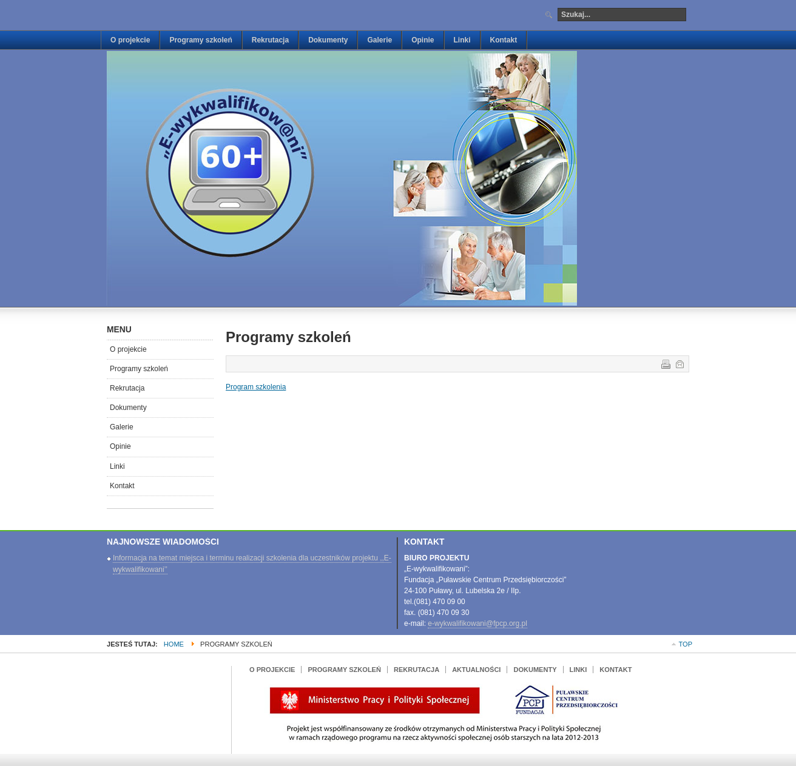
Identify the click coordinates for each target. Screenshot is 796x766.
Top (685, 644)
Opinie (120, 446)
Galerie (121, 427)
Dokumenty (128, 407)
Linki (117, 466)
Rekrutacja (127, 388)
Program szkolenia (256, 387)
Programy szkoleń (139, 369)
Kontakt (122, 486)
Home (174, 644)
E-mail (679, 363)
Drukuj (665, 363)
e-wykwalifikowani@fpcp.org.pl (477, 623)
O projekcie (128, 349)
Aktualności (476, 669)
